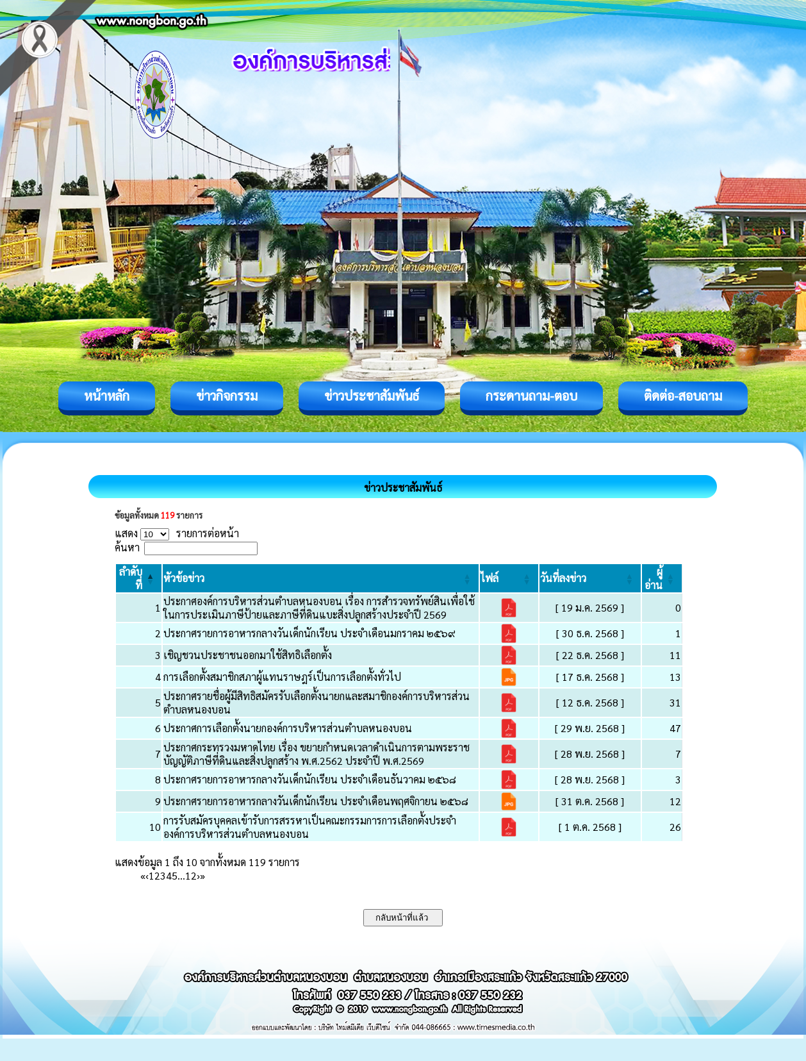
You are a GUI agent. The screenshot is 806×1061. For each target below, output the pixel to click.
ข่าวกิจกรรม (227, 395)
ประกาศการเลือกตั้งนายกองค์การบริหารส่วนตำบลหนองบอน (287, 728)
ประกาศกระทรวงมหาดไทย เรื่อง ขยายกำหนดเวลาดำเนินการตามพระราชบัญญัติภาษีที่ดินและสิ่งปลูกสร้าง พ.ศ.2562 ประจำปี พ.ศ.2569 (316, 753)
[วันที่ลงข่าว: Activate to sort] (590, 578)
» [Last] (202, 875)
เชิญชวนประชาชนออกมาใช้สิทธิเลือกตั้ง (247, 655)
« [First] (142, 875)
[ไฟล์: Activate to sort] (509, 578)
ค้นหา (127, 547)
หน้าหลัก (106, 395)
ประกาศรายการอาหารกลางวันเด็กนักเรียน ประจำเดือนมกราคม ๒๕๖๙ (309, 633)
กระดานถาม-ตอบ (531, 395)
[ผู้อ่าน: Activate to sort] (662, 578)
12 (191, 875)
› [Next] (198, 875)
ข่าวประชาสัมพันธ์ (371, 395)
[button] (183, 578)
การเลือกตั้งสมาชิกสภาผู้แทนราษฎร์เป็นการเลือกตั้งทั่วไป (282, 676)
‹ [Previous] (147, 875)
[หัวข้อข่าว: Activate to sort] (320, 578)
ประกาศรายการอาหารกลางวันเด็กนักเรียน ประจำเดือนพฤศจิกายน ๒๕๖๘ (315, 801)
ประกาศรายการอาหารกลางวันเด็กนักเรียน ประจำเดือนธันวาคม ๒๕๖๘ (309, 779)
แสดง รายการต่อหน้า (177, 533)
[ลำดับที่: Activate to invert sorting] (138, 578)
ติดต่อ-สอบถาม (683, 395)
